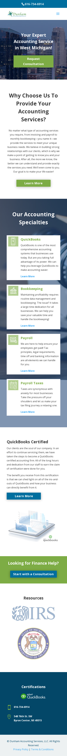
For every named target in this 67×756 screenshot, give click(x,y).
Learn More (33, 183)
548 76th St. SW (23, 716)
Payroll (27, 338)
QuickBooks (31, 239)
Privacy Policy (20, 749)
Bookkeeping (32, 288)
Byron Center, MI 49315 (28, 720)
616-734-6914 (34, 4)
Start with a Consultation (33, 574)
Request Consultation (33, 61)
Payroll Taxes (32, 383)
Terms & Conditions (42, 749)
